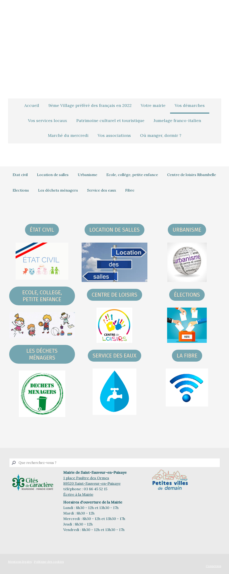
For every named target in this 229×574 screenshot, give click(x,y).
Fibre (129, 190)
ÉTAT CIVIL (42, 230)
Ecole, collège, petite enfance (132, 174)
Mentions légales (20, 562)
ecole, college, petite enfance (42, 296)
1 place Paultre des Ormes (86, 478)
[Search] (114, 462)
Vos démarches (190, 105)
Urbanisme (87, 174)
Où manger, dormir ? (160, 135)
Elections (21, 190)
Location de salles (53, 174)
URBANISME (187, 230)
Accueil (31, 105)
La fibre (187, 355)
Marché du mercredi (68, 135)
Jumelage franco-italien (177, 120)
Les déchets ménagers (58, 190)
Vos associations (114, 135)
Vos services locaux (47, 120)
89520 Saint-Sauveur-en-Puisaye (92, 483)
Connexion (213, 566)
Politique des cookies (49, 562)
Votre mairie (153, 105)
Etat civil (20, 174)
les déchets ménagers (42, 354)
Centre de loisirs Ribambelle (191, 174)
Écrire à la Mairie (78, 494)
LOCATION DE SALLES (114, 230)
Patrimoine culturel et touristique (110, 120)
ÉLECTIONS (187, 295)
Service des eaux (101, 190)
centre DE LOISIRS (114, 295)
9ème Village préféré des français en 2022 (90, 105)
